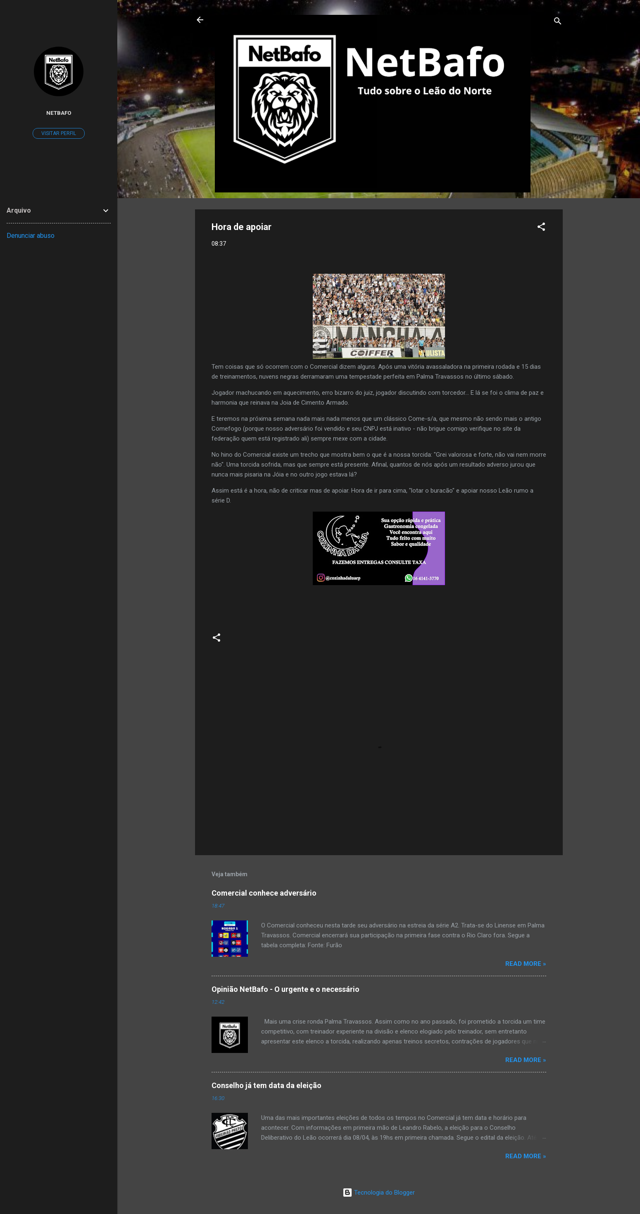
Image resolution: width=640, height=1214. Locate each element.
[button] (541, 228)
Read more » (525, 963)
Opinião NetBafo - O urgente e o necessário (285, 989)
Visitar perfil (58, 133)
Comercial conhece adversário (264, 893)
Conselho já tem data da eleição (266, 1085)
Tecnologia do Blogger (379, 1192)
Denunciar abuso (31, 235)
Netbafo (58, 112)
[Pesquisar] (558, 22)
